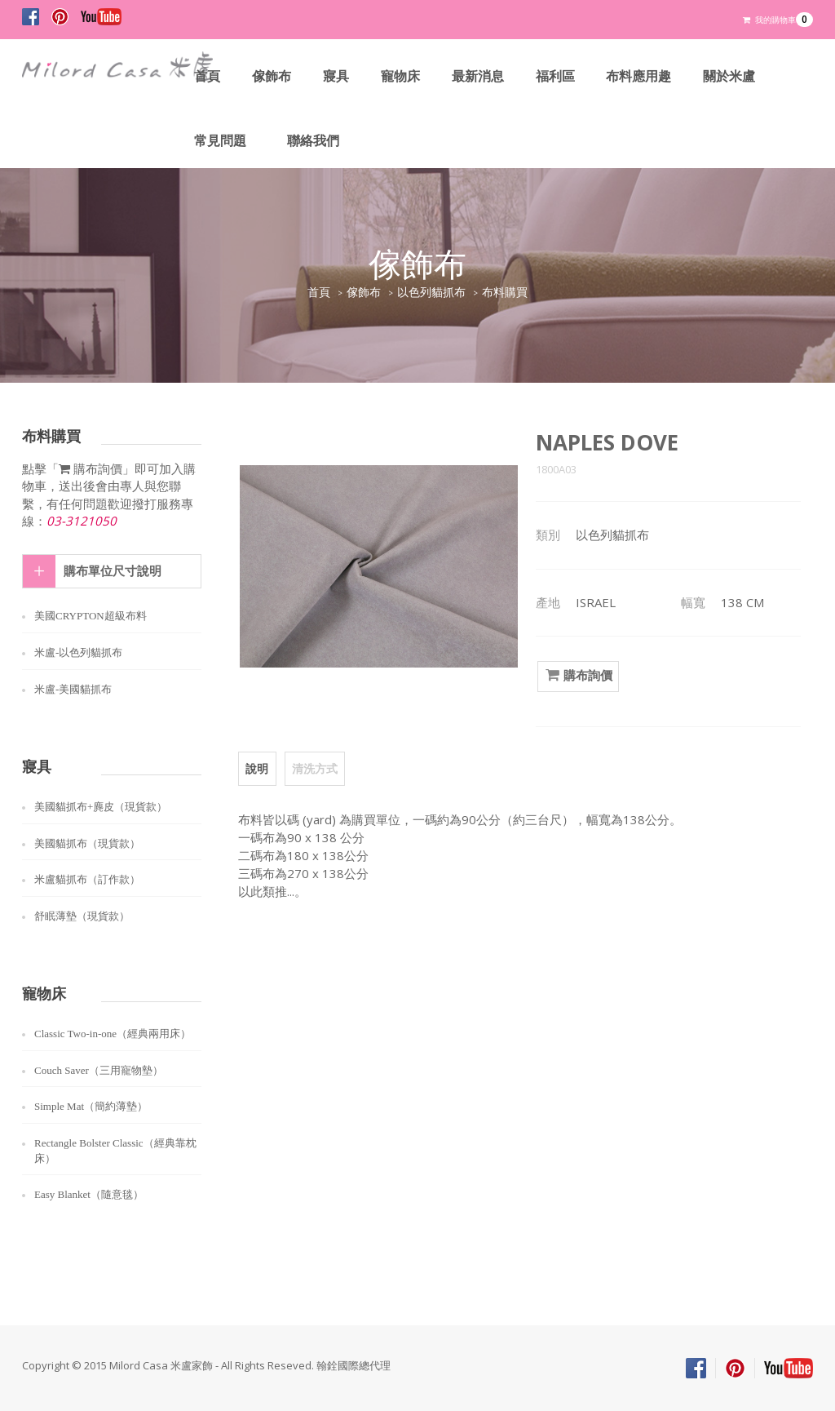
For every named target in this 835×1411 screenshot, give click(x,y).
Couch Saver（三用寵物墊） (98, 1070)
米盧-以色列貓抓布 (78, 652)
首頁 (207, 76)
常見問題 (220, 141)
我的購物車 (778, 19)
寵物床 (400, 76)
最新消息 (478, 76)
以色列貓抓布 (431, 292)
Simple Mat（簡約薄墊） (91, 1106)
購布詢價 (578, 676)
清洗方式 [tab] (314, 768)
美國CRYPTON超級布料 (90, 616)
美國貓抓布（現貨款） (87, 843)
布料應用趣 (639, 76)
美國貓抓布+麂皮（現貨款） (100, 807)
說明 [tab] (256, 768)
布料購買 (505, 292)
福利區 (555, 76)
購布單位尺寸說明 (112, 571)
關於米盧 (730, 76)
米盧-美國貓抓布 (73, 689)
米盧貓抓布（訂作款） (87, 879)
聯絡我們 (313, 141)
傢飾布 (271, 76)
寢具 (336, 76)
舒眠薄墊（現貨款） (82, 916)
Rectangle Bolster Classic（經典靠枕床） (115, 1151)
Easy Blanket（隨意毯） (89, 1194)
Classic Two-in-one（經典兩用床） (112, 1033)
